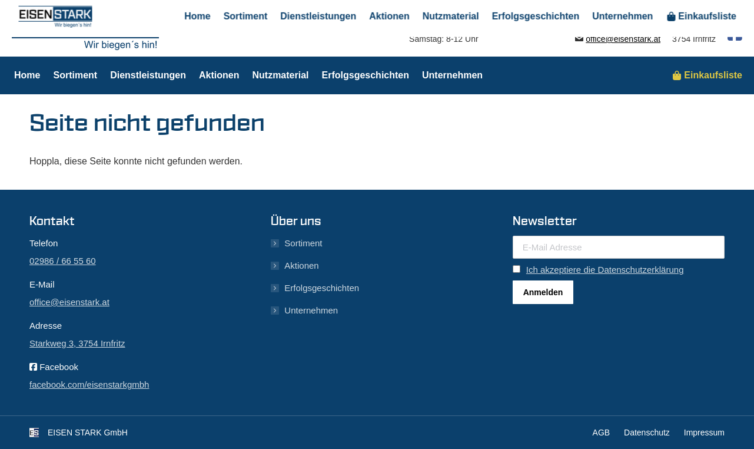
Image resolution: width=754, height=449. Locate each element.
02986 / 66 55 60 (616, 28)
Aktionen (301, 265)
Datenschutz (647, 432)
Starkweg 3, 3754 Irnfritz (77, 343)
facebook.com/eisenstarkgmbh (89, 384)
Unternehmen (311, 310)
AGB (601, 432)
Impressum (704, 432)
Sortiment (303, 243)
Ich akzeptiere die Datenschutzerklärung (605, 270)
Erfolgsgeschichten (321, 288)
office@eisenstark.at (623, 39)
